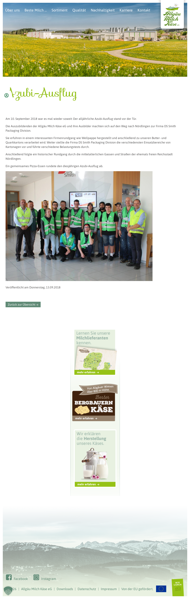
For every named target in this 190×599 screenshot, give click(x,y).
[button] (8, 591)
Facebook (21, 579)
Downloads (65, 589)
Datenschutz (87, 589)
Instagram (48, 579)
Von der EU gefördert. (143, 589)
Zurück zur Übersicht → (23, 304)
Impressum (109, 589)
